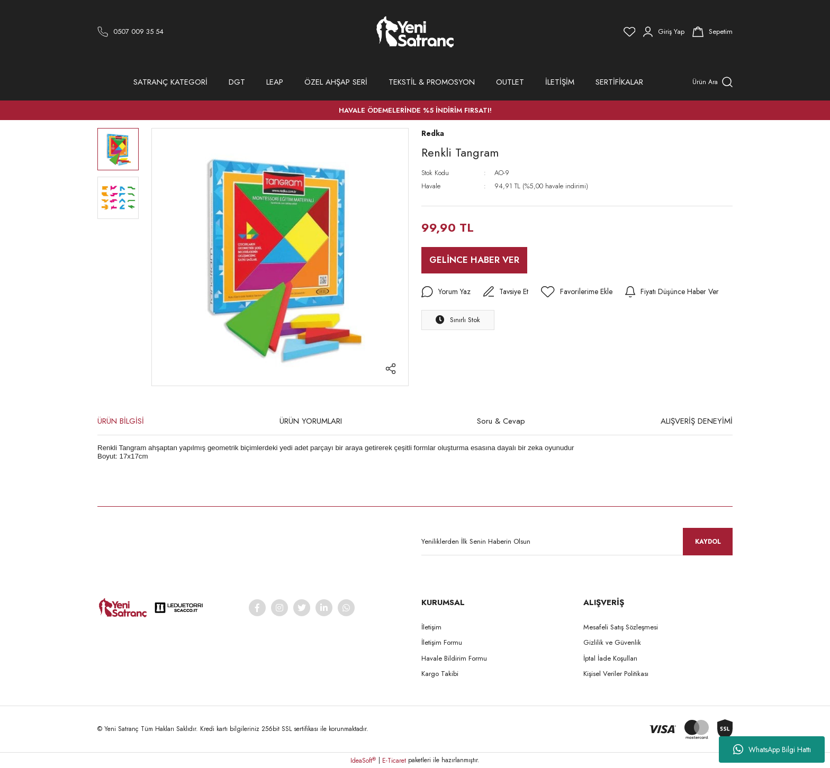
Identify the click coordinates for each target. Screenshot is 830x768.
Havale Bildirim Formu (454, 658)
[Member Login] (663, 32)
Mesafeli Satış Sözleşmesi (620, 627)
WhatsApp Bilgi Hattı (772, 749)
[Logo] (415, 32)
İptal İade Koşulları (610, 658)
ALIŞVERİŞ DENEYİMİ (697, 421)
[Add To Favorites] (576, 292)
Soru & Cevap (501, 421)
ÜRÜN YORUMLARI (310, 421)
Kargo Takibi (439, 674)
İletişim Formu (441, 642)
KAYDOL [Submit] (708, 541)
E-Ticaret (394, 760)
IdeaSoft (363, 760)
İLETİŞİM (559, 82)
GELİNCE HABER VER (474, 259)
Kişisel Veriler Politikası (615, 674)
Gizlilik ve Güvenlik (612, 642)
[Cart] (712, 32)
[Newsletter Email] (577, 541)
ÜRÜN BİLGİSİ (120, 421)
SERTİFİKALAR (619, 82)
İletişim (431, 627)
